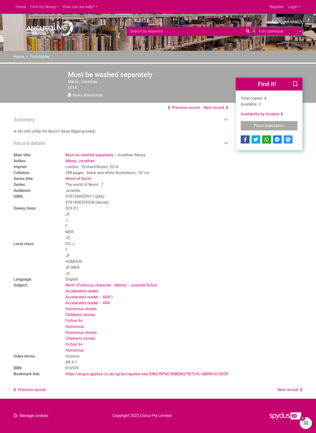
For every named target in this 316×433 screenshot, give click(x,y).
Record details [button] (29, 143)
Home (21, 6)
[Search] (248, 31)
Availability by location (262, 114)
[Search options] (278, 31)
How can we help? (79, 6)
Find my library (43, 6)
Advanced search (287, 21)
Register (276, 6)
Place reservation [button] (276, 125)
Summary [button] (24, 120)
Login (292, 6)
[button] (295, 84)
